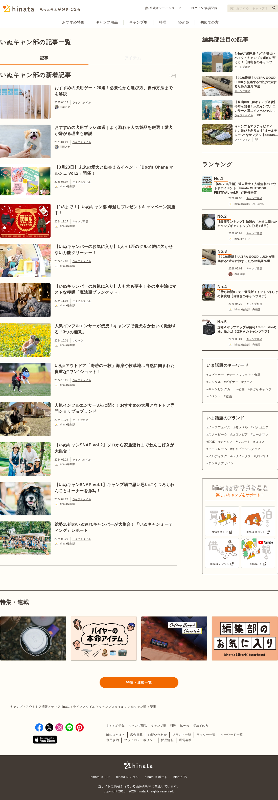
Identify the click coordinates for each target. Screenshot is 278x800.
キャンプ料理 (254, 304)
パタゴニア (260, 427)
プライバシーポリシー (140, 740)
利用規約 (112, 740)
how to (183, 22)
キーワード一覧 (232, 735)
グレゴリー (263, 456)
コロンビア (240, 434)
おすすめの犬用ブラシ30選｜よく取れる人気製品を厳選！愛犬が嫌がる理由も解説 (114, 130)
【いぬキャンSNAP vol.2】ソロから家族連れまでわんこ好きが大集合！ (114, 448)
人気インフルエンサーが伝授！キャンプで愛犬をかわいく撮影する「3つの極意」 (116, 329)
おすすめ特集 (73, 22)
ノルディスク (217, 456)
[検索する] (274, 8)
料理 (162, 22)
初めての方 (209, 22)
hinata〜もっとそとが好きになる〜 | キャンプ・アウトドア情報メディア (139, 765)
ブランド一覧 (181, 735)
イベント (214, 396)
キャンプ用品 (107, 22)
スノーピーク (217, 434)
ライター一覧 (205, 735)
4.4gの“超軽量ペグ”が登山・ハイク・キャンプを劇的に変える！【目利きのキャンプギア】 (255, 58)
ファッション (242, 139)
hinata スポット (156, 777)
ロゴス (260, 442)
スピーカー (216, 375)
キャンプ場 (138, 22)
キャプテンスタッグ (246, 449)
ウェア (247, 382)
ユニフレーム (217, 449)
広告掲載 (136, 735)
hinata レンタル (127, 777)
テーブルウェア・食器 (245, 375)
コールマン (260, 434)
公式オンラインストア (163, 8)
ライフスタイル (82, 102)
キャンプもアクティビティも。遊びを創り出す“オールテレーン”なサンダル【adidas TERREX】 (256, 131)
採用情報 (167, 740)
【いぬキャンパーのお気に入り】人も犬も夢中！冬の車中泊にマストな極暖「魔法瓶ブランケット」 (116, 289)
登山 (229, 396)
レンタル (214, 382)
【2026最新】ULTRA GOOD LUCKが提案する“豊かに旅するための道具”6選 (256, 82)
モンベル (241, 427)
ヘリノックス (241, 456)
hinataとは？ (115, 735)
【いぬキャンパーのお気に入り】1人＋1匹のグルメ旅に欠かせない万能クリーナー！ (114, 249)
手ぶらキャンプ (260, 389)
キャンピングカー (221, 389)
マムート (244, 442)
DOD (211, 442)
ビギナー (232, 382)
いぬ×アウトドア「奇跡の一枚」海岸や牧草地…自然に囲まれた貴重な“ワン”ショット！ (115, 368)
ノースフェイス (219, 427)
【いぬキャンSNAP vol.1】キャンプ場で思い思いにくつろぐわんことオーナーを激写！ (114, 488)
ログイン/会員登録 (204, 8)
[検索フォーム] (252, 8)
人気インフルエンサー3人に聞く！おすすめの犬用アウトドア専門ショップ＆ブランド (115, 408)
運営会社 (185, 740)
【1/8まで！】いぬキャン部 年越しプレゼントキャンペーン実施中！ (115, 210)
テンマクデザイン (221, 463)
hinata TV (180, 777)
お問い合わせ (157, 735)
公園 (241, 389)
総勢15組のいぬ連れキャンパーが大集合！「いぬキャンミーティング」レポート (114, 527)
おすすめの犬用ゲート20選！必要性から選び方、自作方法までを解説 (114, 91)
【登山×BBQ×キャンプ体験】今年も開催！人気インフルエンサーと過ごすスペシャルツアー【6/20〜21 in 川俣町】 (256, 106)
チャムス (226, 442)
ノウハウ (78, 340)
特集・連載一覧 (139, 682)
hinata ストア (100, 777)
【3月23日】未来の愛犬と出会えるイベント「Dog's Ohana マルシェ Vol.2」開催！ (114, 170)
